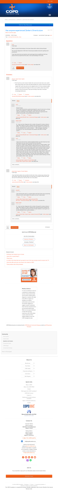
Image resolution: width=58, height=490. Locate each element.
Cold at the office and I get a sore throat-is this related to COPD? (20, 262)
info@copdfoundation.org (28, 452)
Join (48, 1)
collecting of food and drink (13, 37)
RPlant (19, 64)
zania (17, 117)
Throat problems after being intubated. (15, 264)
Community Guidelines (40, 484)
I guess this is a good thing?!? (13, 256)
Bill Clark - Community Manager (31, 117)
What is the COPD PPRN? (29, 387)
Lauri (51, 35)
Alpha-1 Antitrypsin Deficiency (29, 400)
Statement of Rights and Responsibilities (29, 485)
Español (29, 402)
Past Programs (28, 376)
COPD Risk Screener (29, 393)
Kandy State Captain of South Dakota (26, 160)
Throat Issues (9, 258)
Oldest (18, 100)
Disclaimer (26, 484)
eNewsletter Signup (29, 476)
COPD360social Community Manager (32, 325)
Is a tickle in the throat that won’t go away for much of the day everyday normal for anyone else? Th (28, 260)
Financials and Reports (27, 371)
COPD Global (27, 368)
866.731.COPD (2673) (30, 446)
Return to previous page (11, 32)
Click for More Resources (25, 25)
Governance (27, 373)
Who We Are (27, 363)
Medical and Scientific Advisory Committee (29, 398)
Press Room (27, 366)
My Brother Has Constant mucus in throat (15, 254)
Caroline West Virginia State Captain (23, 161)
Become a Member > (29, 239)
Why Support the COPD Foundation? (29, 391)
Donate (50, 6)
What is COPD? (29, 384)
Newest (13, 100)
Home (6, 19)
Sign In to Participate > (29, 245)
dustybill (23, 64)
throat (20, 37)
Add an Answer (20, 67)
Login (51, 1)
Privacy (31, 484)
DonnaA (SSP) (15, 64)
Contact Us (29, 395)
